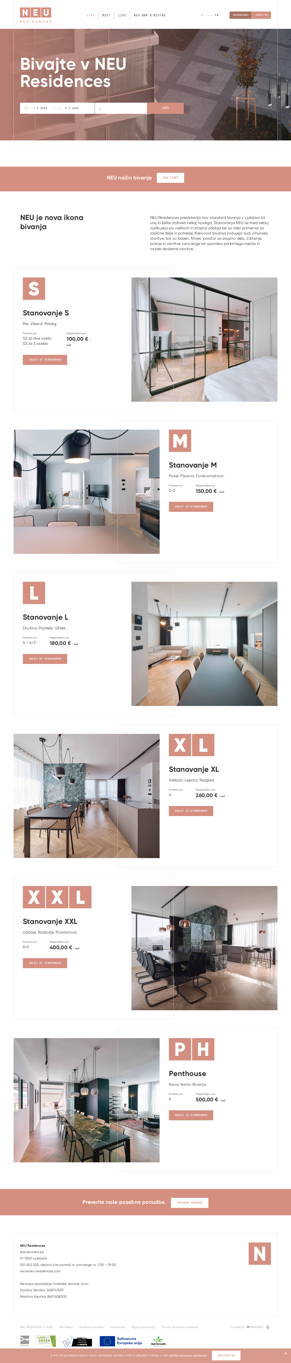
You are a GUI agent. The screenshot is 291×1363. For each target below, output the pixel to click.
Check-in (260, 15)
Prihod (45, 108)
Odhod (80, 108)
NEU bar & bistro (145, 15)
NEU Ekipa (66, 1325)
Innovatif (257, 1325)
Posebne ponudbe (189, 1201)
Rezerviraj (236, 15)
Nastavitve (226, 1355)
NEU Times (170, 177)
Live (120, 15)
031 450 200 (29, 1263)
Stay (90, 15)
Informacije (117, 1325)
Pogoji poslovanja (143, 1325)
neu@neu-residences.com (40, 1270)
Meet (105, 15)
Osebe (106, 108)
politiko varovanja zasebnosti (188, 1355)
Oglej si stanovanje (45, 359)
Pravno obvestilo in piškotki (180, 1325)
